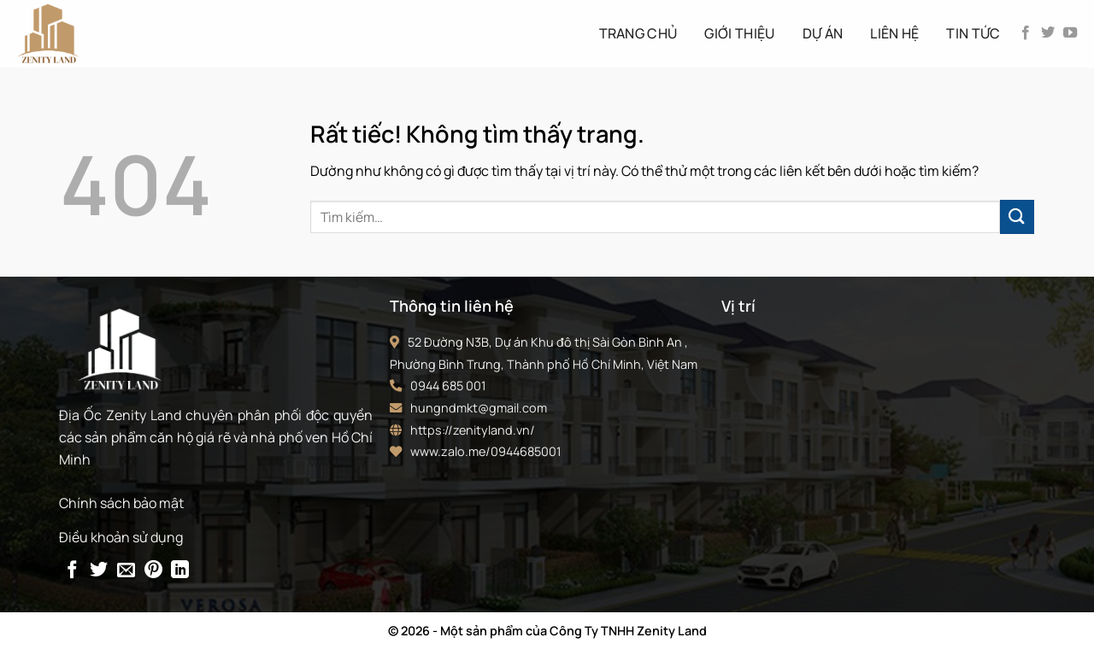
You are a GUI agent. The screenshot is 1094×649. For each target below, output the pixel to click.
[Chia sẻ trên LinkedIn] (180, 571)
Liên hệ (894, 33)
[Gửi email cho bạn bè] (126, 571)
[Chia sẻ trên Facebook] (72, 571)
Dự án (823, 33)
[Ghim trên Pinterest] (153, 571)
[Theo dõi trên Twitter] (1048, 33)
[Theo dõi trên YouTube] (1070, 33)
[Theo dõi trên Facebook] (1025, 33)
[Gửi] (1017, 216)
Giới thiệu (739, 33)
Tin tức (973, 33)
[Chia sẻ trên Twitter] (99, 571)
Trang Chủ (638, 33)
